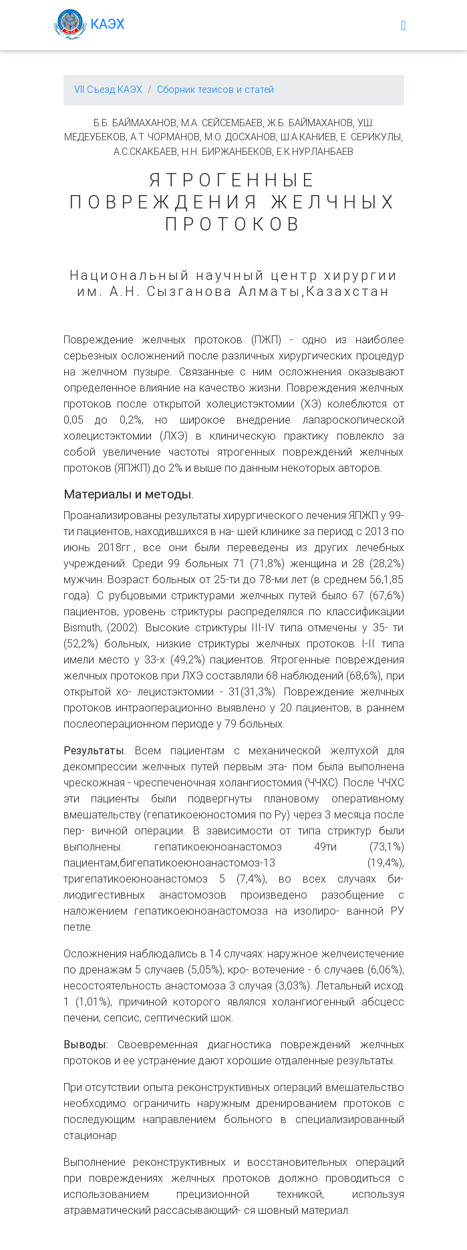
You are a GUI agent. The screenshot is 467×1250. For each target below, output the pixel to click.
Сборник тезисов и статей (215, 90)
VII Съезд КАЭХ (108, 90)
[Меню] (403, 27)
